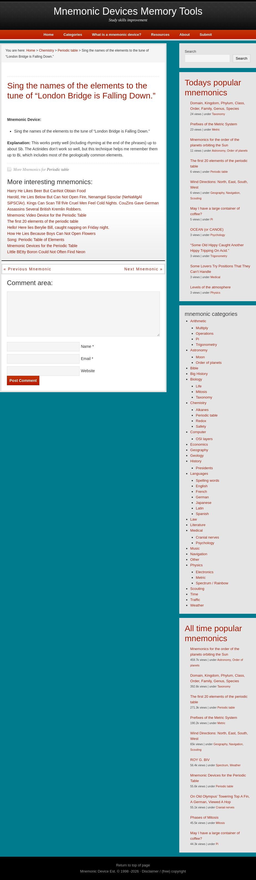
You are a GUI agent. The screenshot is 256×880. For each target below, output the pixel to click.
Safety (201, 426)
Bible (194, 368)
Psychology (217, 235)
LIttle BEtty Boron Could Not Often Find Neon (46, 252)
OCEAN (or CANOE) (207, 229)
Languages (199, 473)
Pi (211, 219)
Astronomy (219, 150)
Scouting (195, 198)
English (202, 486)
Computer (198, 432)
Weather (197, 605)
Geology (197, 455)
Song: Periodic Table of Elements (35, 239)
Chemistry (198, 403)
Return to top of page (133, 865)
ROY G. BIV (200, 760)
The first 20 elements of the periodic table (42, 221)
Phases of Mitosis (204, 817)
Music (195, 548)
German (202, 497)
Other (194, 559)
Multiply (202, 328)
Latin (200, 508)
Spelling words (207, 480)
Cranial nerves (207, 537)
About (184, 34)
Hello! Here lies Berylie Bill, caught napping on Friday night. (58, 227)
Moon (200, 357)
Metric (216, 129)
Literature (198, 525)
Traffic (195, 600)
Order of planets (237, 150)
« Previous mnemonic (28, 269)
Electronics (205, 572)
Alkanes (202, 410)
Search (190, 51)
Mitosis (201, 392)
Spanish (202, 514)
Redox (201, 421)
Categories (72, 34)
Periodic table (58, 170)
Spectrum (222, 765)
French (201, 492)
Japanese (203, 503)
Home (48, 34)
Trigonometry (218, 256)
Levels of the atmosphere (210, 287)
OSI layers (204, 439)
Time (194, 594)
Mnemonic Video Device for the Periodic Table (46, 215)
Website (88, 371)
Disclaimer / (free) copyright (164, 871)
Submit (206, 34)
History (195, 461)
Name (86, 346)
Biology (196, 379)
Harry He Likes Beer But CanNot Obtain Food (46, 191)
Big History (199, 374)
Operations (205, 333)
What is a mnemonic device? (116, 34)
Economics (199, 444)
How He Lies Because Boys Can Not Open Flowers (51, 233)
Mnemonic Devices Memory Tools (128, 11)
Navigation (233, 192)
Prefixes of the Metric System (213, 124)
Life (199, 386)
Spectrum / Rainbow (212, 583)
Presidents (204, 468)
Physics (215, 292)
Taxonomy (218, 114)
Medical (215, 277)
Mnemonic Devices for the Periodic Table (42, 246)
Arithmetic (198, 321)
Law (193, 519)
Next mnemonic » (143, 269)
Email (86, 358)
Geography (217, 192)
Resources (160, 34)
